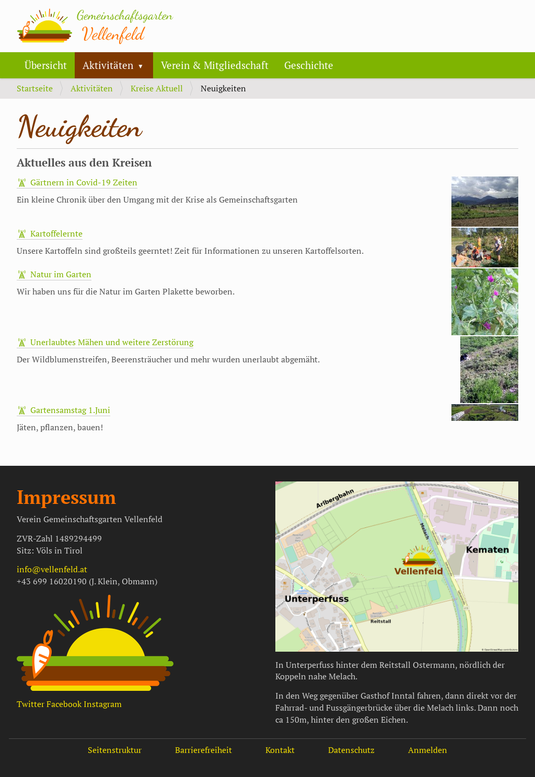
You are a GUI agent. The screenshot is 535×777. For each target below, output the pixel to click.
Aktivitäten (108, 65)
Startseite (35, 88)
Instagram (103, 704)
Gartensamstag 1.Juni (70, 410)
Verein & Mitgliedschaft (215, 65)
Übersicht (46, 65)
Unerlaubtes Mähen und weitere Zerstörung (111, 342)
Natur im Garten (60, 274)
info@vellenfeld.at (52, 569)
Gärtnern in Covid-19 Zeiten (83, 182)
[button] (144, 65)
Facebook (64, 704)
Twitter (30, 704)
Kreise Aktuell (157, 88)
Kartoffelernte (56, 233)
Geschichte (308, 65)
